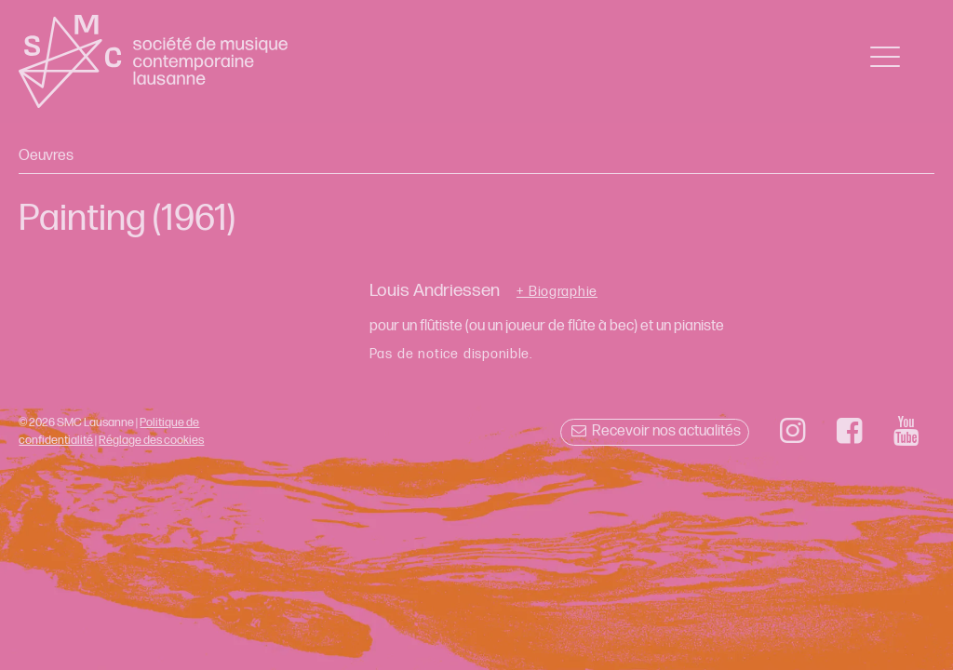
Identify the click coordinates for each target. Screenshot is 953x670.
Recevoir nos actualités (655, 431)
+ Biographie (557, 292)
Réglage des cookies (151, 440)
